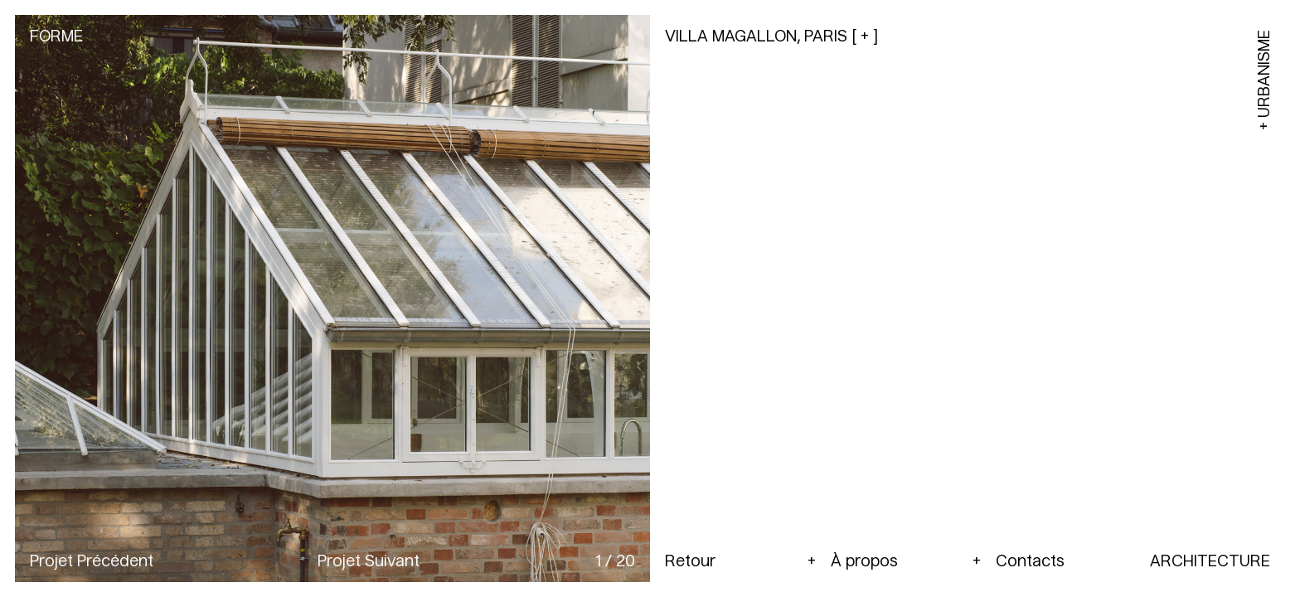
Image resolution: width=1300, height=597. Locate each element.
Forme (56, 37)
